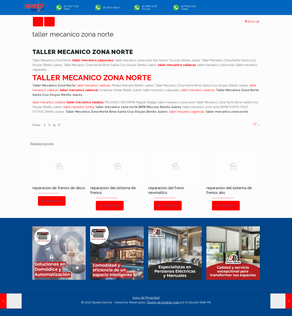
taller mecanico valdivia (48, 102)
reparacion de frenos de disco (58, 188)
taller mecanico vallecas (177, 65)
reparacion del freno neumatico (166, 190)
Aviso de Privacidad (146, 297)
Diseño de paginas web (163, 302)
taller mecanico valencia (79, 90)
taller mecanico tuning (78, 107)
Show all (251, 21)
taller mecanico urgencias (186, 111)
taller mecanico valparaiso (93, 60)
